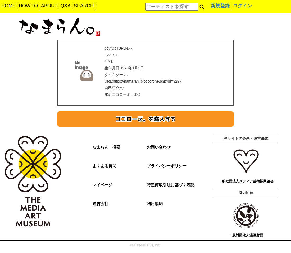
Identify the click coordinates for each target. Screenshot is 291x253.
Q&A (66, 5)
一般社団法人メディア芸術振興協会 (246, 181)
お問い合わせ (159, 147)
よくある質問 (104, 166)
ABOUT (49, 5)
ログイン (242, 5)
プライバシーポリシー (167, 166)
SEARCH (84, 5)
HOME (8, 5)
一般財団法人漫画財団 (246, 235)
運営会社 (100, 203)
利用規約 (155, 203)
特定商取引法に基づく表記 (170, 185)
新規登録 (220, 5)
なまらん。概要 (106, 147)
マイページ (102, 185)
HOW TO (28, 5)
